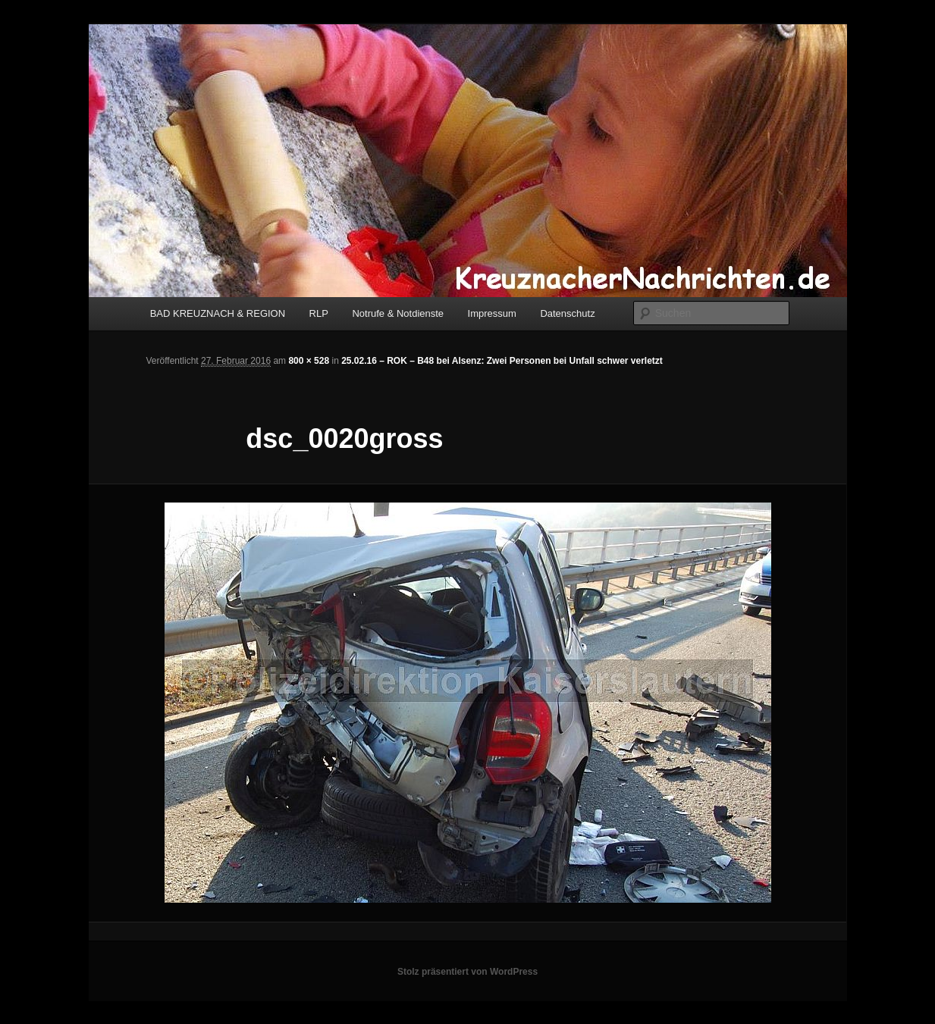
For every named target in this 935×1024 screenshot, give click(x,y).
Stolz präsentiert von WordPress (467, 971)
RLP (318, 313)
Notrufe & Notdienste (398, 313)
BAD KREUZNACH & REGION (217, 313)
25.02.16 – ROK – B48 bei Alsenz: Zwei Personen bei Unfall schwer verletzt (502, 360)
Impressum (492, 313)
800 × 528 (308, 360)
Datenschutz (567, 313)
